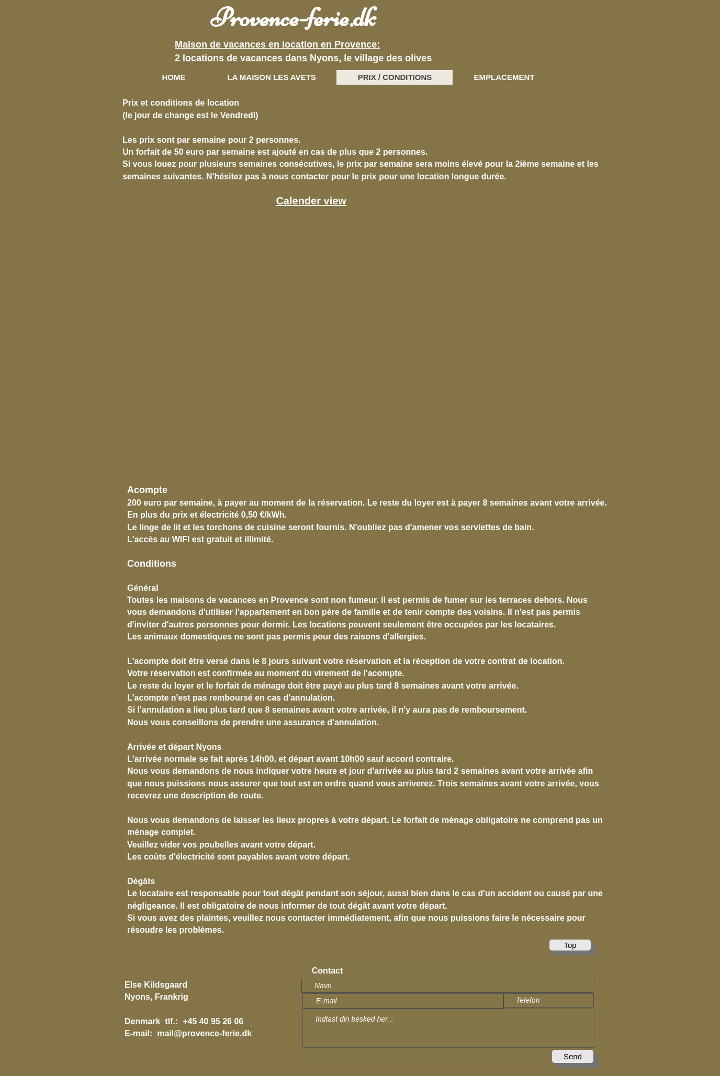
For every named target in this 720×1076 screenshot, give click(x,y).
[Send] (572, 1056)
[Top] (570, 945)
